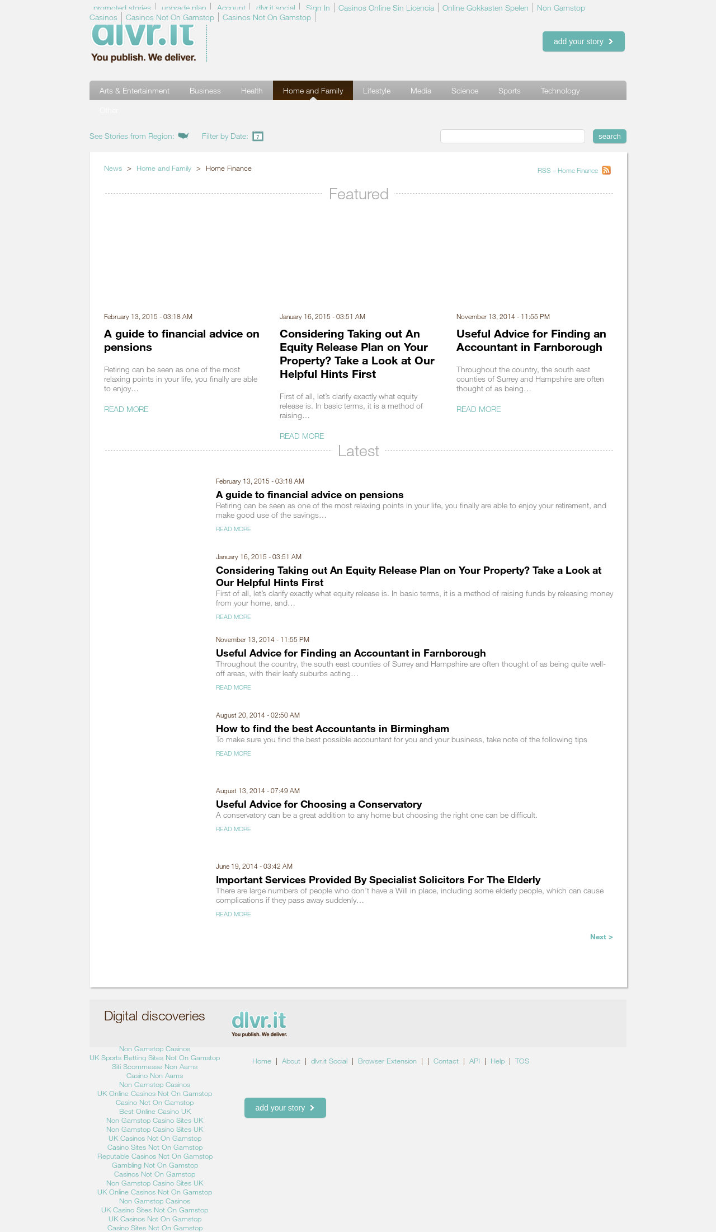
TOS (522, 1060)
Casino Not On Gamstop (155, 1102)
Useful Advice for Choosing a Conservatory (319, 804)
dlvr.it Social (329, 1060)
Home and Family (313, 90)
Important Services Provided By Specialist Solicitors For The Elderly (378, 879)
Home (261, 1060)
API (474, 1060)
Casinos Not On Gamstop (170, 17)
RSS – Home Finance (569, 170)
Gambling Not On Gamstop (155, 1164)
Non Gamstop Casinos (154, 1048)
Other (109, 110)
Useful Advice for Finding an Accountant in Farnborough (531, 339)
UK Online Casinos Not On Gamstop (154, 1093)
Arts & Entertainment (134, 90)
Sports (509, 90)
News (113, 167)
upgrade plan (184, 7)
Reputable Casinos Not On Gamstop (155, 1155)
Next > (601, 936)
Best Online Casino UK (155, 1111)
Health (252, 90)
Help (498, 1060)
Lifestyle (376, 90)
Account (231, 7)
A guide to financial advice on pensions (310, 494)
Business (205, 90)
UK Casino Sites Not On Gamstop (154, 1209)
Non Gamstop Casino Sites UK (154, 1120)
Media (421, 90)
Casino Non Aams (154, 1075)
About (291, 1060)
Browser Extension (387, 1060)
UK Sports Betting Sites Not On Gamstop (155, 1057)
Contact (446, 1060)
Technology (560, 90)
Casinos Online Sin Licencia (386, 7)
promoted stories (122, 7)
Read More (126, 409)
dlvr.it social (275, 7)
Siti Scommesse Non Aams (154, 1066)
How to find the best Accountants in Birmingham (332, 728)
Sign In (318, 7)
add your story (584, 41)
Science (464, 90)
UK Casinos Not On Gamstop (155, 1137)
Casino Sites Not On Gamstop (154, 1146)
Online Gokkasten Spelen (485, 7)
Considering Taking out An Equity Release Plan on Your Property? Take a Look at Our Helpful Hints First (357, 353)
